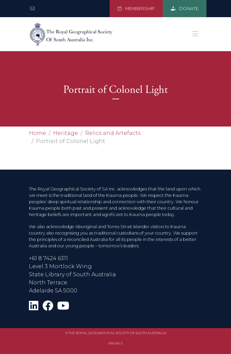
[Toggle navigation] (195, 34)
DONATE (184, 8)
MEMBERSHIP (136, 8)
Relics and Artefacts (113, 133)
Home (37, 133)
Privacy (115, 343)
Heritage (65, 133)
